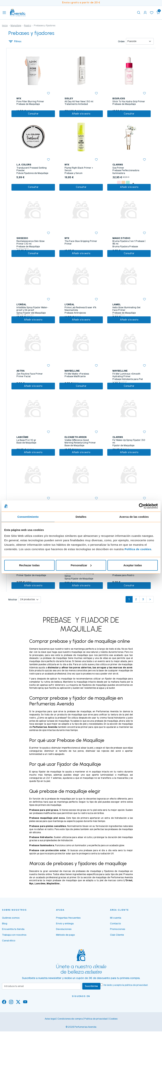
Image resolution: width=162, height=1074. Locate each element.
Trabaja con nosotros (14, 982)
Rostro (27, 25)
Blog (4, 970)
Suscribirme (92, 1033)
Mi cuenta (115, 964)
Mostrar (12, 646)
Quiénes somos (11, 964)
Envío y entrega (65, 970)
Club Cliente (117, 982)
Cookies (113, 1066)
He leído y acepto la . (127, 1032)
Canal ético (8, 987)
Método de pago (65, 982)
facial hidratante (116, 764)
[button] (158, 12)
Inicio (5, 25)
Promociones (117, 976)
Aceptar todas (132, 565)
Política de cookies (138, 549)
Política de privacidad (95, 1066)
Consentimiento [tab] (28, 516)
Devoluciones (64, 976)
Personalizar (81, 565)
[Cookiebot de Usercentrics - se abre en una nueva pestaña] (141, 506)
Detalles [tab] (81, 516)
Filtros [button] (15, 42)
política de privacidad (137, 1032)
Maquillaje (16, 25)
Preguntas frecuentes (68, 964)
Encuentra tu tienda (13, 976)
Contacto (115, 970)
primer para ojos (89, 774)
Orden (120, 41)
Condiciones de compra (70, 1066)
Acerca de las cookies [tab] (134, 516)
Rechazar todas (29, 565)
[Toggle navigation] (4, 12)
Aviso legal (50, 1066)
